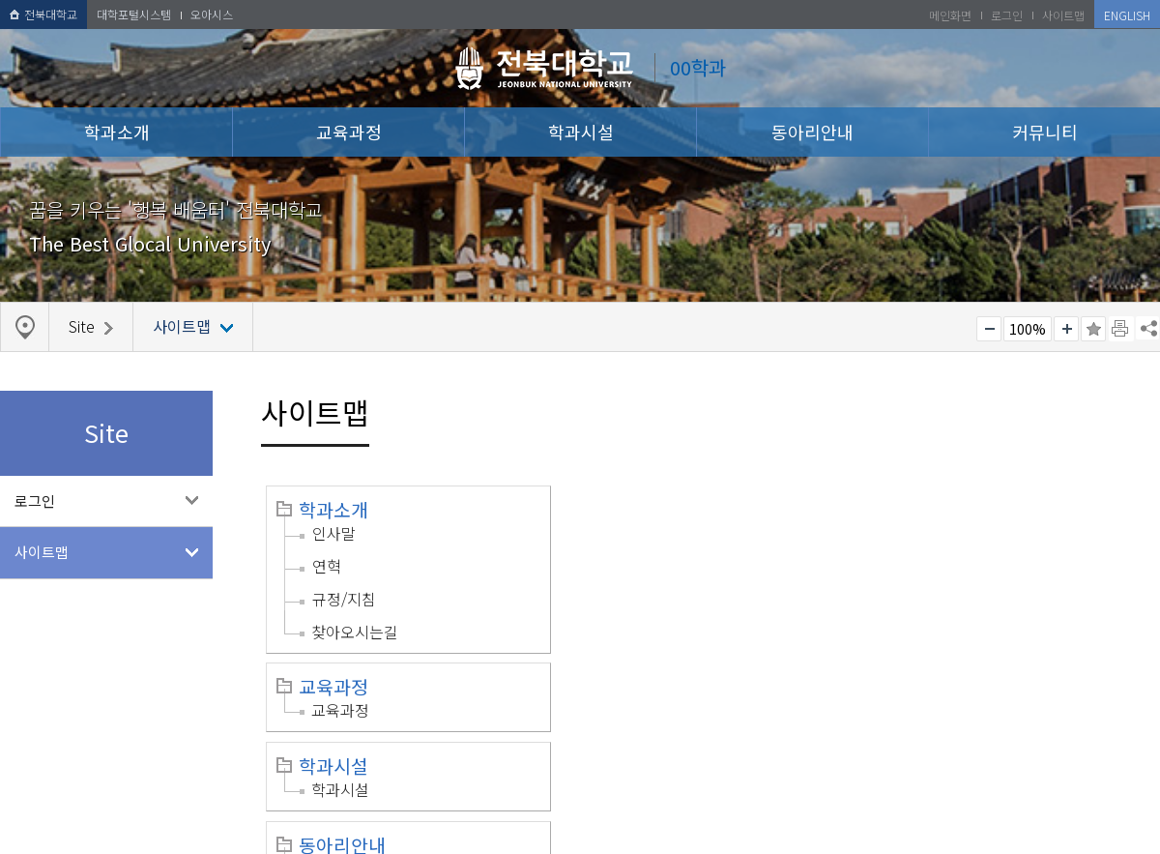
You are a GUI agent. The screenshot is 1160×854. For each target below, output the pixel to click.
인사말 (334, 533)
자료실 (917, 645)
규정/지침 (344, 598)
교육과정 (349, 131)
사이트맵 (41, 552)
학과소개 (117, 131)
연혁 (326, 565)
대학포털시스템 (134, 14)
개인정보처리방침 (64, 818)
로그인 (34, 500)
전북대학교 (43, 14)
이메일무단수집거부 (200, 818)
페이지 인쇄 (1121, 328)
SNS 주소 (1147, 327)
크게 (1066, 328)
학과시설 (581, 131)
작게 (988, 328)
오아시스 (211, 14)
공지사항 (925, 612)
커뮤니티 (1045, 131)
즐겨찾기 (1093, 328)
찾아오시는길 (354, 631)
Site (607, 668)
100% (1027, 329)
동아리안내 (812, 131)
